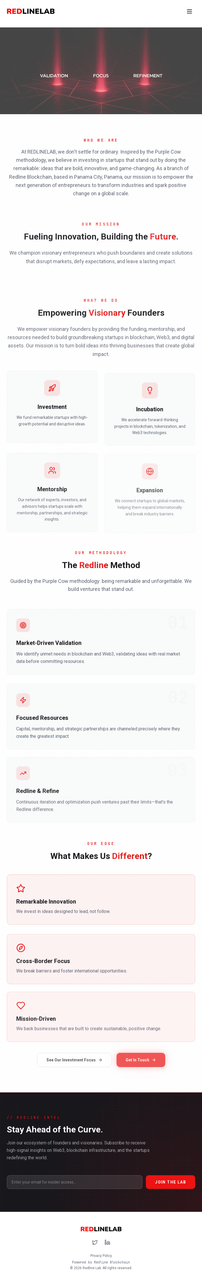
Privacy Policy (101, 1256)
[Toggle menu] (189, 11)
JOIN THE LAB (170, 1182)
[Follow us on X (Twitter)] (95, 1242)
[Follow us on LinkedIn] (107, 1242)
